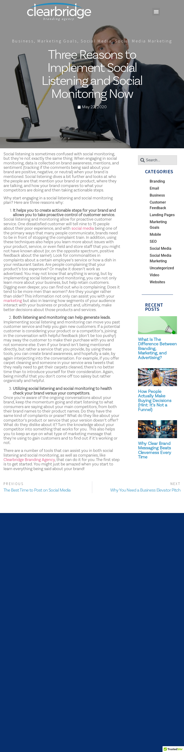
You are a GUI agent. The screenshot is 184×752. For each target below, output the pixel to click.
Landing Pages (162, 215)
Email (154, 188)
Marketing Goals (57, 41)
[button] (156, 12)
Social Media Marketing (143, 41)
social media (82, 228)
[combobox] (157, 160)
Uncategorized (162, 268)
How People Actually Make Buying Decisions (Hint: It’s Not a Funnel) (154, 400)
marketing (13, 300)
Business (23, 41)
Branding (157, 181)
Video (154, 275)
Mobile (155, 234)
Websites (157, 282)
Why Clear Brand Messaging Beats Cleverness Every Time (154, 450)
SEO (153, 241)
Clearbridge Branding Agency (29, 459)
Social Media (96, 41)
